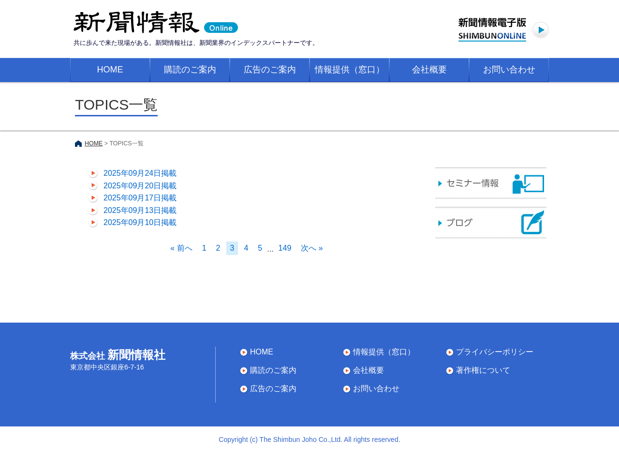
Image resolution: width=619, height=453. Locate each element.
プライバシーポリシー (494, 352)
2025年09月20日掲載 (140, 186)
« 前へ (181, 248)
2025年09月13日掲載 (140, 210)
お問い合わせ (509, 69)
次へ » (312, 248)
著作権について (483, 370)
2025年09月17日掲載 (140, 198)
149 (285, 248)
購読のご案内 (190, 69)
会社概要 (429, 69)
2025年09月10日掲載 (140, 222)
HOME (110, 69)
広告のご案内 (270, 69)
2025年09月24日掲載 (140, 173)
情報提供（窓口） (349, 69)
